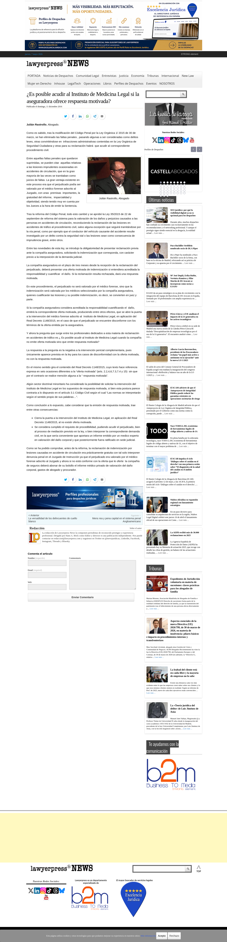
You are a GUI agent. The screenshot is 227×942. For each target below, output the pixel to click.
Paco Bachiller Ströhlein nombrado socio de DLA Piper (184, 247)
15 (181, 185)
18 (164, 188)
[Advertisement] (113, 838)
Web (30, 582)
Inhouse (59, 83)
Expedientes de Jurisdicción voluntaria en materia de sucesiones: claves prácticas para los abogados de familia (185, 585)
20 (171, 188)
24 (184, 188)
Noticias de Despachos (58, 76)
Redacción (37, 528)
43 (168, 196)
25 (161, 190)
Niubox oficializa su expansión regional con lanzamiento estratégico (184, 502)
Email (35, 570)
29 (174, 190)
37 (174, 193)
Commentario (75, 558)
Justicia (123, 76)
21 (174, 188)
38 (178, 193)
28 (171, 190)
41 (161, 196)
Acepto (160, 935)
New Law (188, 76)
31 (181, 190)
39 (181, 193)
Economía (137, 76)
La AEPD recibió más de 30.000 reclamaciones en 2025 (184, 534)
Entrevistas (109, 76)
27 (168, 190)
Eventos (151, 83)
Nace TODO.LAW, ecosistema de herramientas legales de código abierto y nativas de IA (184, 429)
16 (184, 185)
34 (164, 193)
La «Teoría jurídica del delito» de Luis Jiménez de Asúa (184, 706)
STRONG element (189, 54)
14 (178, 185)
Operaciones (92, 83)
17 (161, 188)
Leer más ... (159, 233)
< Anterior (34, 515)
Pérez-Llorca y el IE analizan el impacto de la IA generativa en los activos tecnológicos (184, 317)
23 (181, 188)
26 (164, 190)
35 (168, 193)
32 (184, 190)
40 (184, 193)
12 (171, 185)
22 (178, 188)
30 (178, 190)
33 (161, 193)
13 (174, 185)
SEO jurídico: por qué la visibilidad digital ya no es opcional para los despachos (183, 213)
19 (168, 188)
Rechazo (172, 935)
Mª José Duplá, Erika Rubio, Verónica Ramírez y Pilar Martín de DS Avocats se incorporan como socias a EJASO (183, 281)
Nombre (36, 558)
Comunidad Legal (87, 76)
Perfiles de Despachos (128, 83)
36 (171, 193)
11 (168, 185)
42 (164, 196)
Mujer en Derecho (39, 83)
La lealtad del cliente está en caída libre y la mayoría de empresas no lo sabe (184, 671)
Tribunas (153, 76)
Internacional (170, 76)
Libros (107, 83)
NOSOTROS (167, 83)
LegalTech (74, 83)
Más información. (146, 936)
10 (164, 185)
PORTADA (34, 76)
